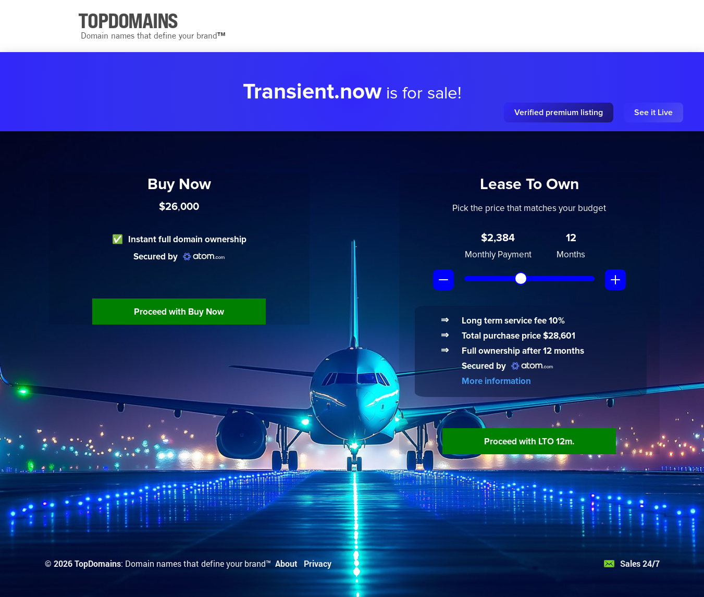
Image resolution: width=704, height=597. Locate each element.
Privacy (317, 563)
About (286, 563)
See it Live (653, 112)
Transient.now (312, 91)
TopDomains (98, 563)
